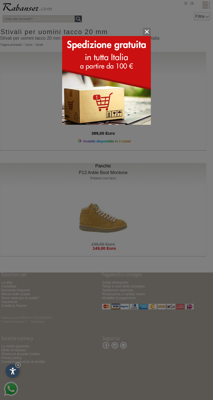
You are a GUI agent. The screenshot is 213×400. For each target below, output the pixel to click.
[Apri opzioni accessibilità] (12, 371)
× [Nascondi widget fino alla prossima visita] (18, 365)
